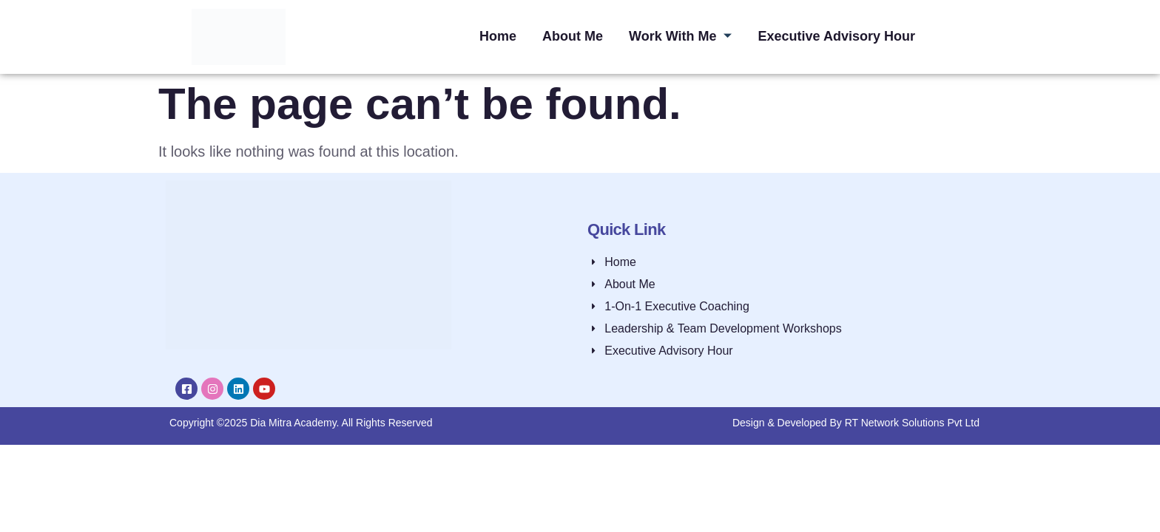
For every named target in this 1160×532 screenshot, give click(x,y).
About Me (572, 36)
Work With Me (680, 36)
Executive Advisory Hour (837, 36)
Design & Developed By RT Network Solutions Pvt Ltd (855, 423)
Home (496, 36)
